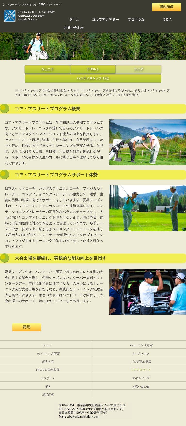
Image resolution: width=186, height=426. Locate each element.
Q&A (167, 20)
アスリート (47, 378)
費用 (27, 327)
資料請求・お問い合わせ (166, 5)
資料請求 (48, 394)
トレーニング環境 (47, 353)
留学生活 (48, 361)
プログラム (136, 20)
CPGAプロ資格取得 (47, 370)
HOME (74, 20)
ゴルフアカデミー (105, 20)
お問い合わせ (74, 28)
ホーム (46, 345)
